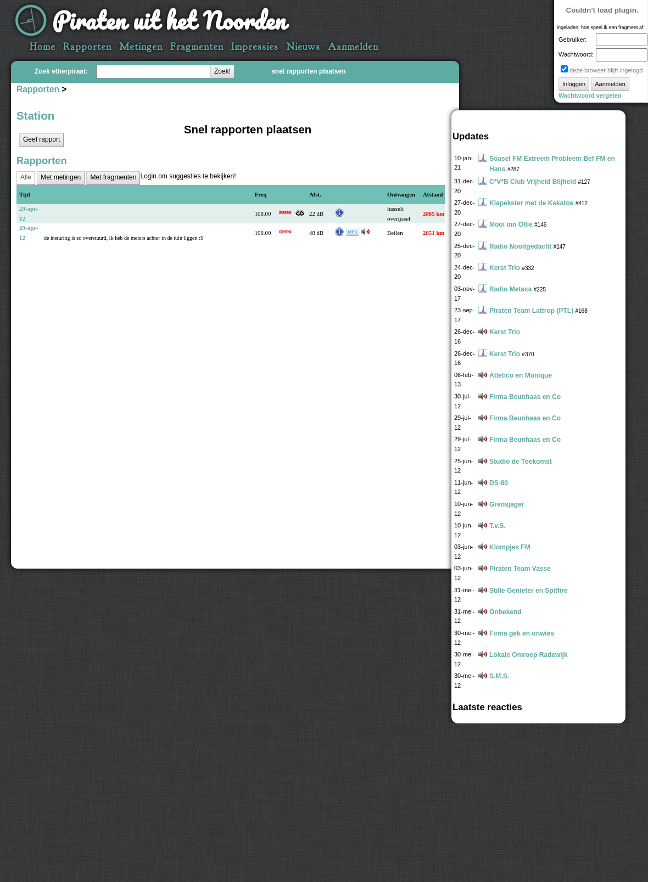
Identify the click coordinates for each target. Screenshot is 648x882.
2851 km (433, 232)
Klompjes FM (509, 547)
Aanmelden (353, 47)
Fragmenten (197, 47)
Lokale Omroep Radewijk (528, 655)
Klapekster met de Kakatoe (531, 203)
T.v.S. (497, 526)
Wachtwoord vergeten (590, 95)
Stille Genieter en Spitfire (528, 590)
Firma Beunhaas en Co (525, 397)
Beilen (395, 232)
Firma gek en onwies (521, 633)
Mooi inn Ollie (511, 224)
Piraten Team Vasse (520, 568)
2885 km (433, 213)
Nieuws (303, 47)
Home (42, 47)
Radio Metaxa (510, 289)
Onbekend (505, 612)
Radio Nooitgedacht (520, 246)
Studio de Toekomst (520, 461)
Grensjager (506, 504)
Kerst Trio (504, 268)
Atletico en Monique (520, 375)
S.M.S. (499, 676)
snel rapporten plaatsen (308, 71)
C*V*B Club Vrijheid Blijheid (532, 182)
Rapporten (87, 47)
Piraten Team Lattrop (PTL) (531, 310)
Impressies (254, 47)
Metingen (141, 47)
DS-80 (498, 483)
